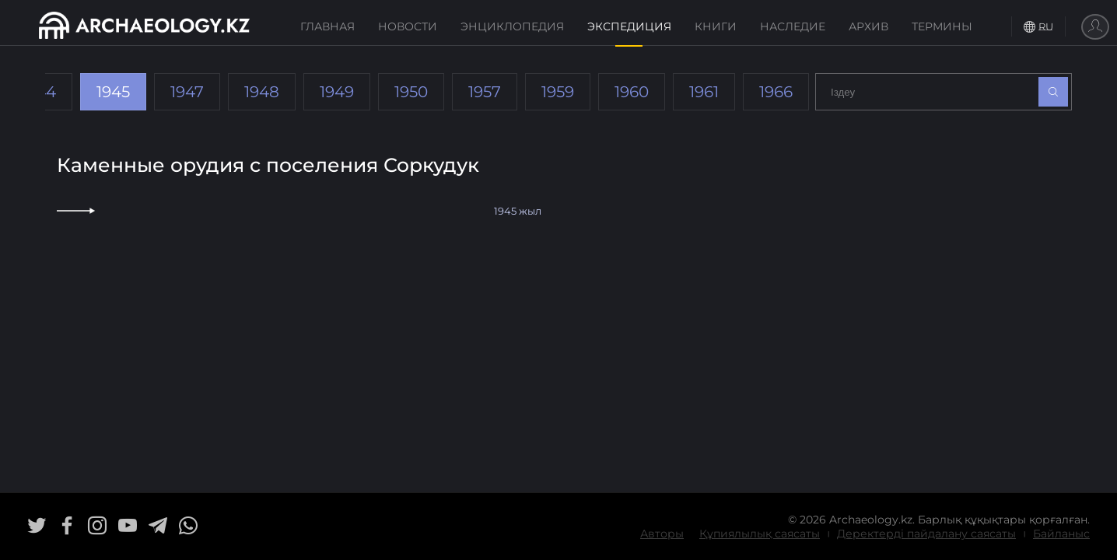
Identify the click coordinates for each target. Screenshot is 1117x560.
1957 (484, 91)
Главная (327, 26)
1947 (187, 91)
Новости (407, 26)
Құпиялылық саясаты (759, 534)
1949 (337, 91)
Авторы (662, 534)
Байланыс (1061, 534)
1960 (632, 91)
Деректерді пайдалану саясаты (926, 534)
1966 (776, 91)
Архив (868, 26)
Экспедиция (629, 26)
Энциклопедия (512, 26)
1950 (411, 91)
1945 (113, 91)
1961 (704, 91)
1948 (261, 91)
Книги (716, 26)
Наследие (792, 26)
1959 (557, 91)
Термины (942, 26)
